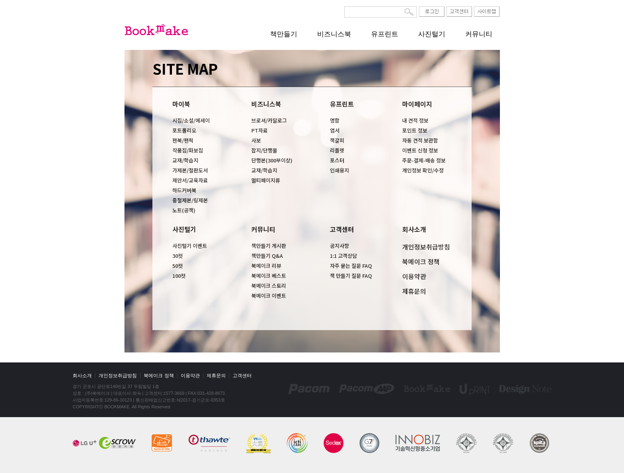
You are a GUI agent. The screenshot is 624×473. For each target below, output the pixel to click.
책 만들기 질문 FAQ (351, 275)
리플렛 (337, 150)
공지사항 (339, 245)
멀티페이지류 (265, 180)
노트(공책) (183, 210)
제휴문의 (414, 291)
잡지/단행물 (264, 150)
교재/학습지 (185, 160)
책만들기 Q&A (267, 255)
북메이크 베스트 (268, 275)
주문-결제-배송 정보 (424, 160)
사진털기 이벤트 (189, 245)
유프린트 (384, 34)
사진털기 (431, 34)
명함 (335, 120)
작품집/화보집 (187, 150)
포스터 (337, 160)
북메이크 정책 (421, 261)
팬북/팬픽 (183, 140)
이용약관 (414, 276)
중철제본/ (183, 200)
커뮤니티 (478, 34)
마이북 (181, 104)
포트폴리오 (184, 130)
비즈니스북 (334, 34)
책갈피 (337, 140)
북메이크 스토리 (268, 285)
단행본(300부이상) (271, 160)
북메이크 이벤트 (268, 295)
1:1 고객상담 (343, 255)
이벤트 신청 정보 (420, 150)
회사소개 (414, 229)
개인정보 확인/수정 (423, 170)
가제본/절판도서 (190, 170)
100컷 (179, 275)
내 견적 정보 (415, 120)
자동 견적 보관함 (420, 140)
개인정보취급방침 (426, 246)
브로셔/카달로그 (269, 120)
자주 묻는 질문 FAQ (351, 265)
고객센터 (342, 229)
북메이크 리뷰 (266, 265)
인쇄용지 (339, 170)
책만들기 (283, 34)
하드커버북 (184, 190)
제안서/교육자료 (190, 180)
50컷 (177, 265)
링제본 (201, 200)
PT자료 (259, 130)
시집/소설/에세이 (191, 120)
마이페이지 (417, 104)
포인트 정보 (414, 130)
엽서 (335, 130)
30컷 (177, 255)
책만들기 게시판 (268, 245)
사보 (256, 140)
